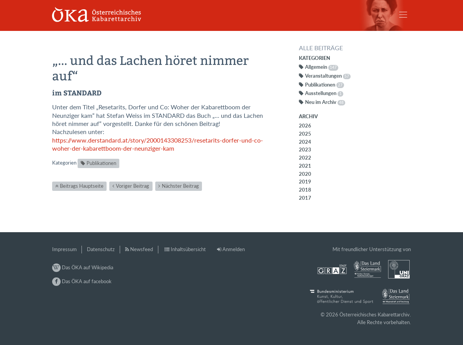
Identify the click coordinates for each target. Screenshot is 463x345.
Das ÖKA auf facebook (82, 281)
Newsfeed (141, 249)
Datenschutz (101, 249)
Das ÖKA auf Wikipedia (82, 267)
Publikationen (101, 163)
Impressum (64, 249)
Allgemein (321, 67)
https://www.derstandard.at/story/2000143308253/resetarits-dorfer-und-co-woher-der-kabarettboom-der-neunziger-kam (157, 144)
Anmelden (233, 249)
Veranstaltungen (328, 76)
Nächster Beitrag (180, 186)
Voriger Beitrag (132, 186)
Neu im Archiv (325, 102)
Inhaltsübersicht (188, 249)
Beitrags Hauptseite (81, 186)
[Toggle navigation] (403, 15)
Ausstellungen (324, 93)
